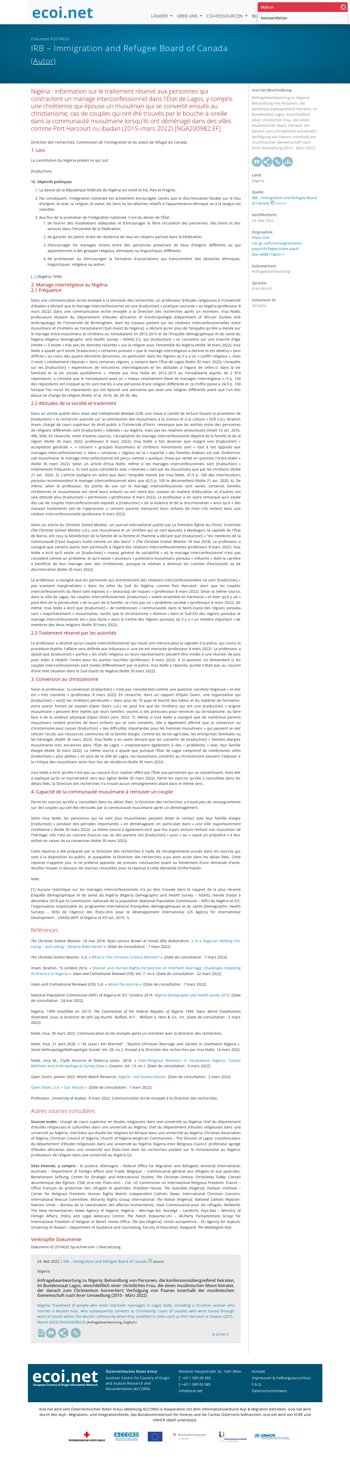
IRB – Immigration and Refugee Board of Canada (107, 1265)
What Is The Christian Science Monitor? (125, 961)
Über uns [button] (188, 16)
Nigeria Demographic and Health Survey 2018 (192, 999)
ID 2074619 (220, 1338)
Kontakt (258, 1375)
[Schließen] (343, 7)
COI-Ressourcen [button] (225, 16)
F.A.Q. (257, 1388)
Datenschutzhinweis (269, 1395)
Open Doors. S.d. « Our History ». (59, 1091)
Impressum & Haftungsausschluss (281, 1382)
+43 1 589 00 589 (196, 1388)
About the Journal (123, 988)
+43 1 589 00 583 (196, 1382)
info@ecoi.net (191, 1395)
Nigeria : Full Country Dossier (142, 1080)
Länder (160, 16)
